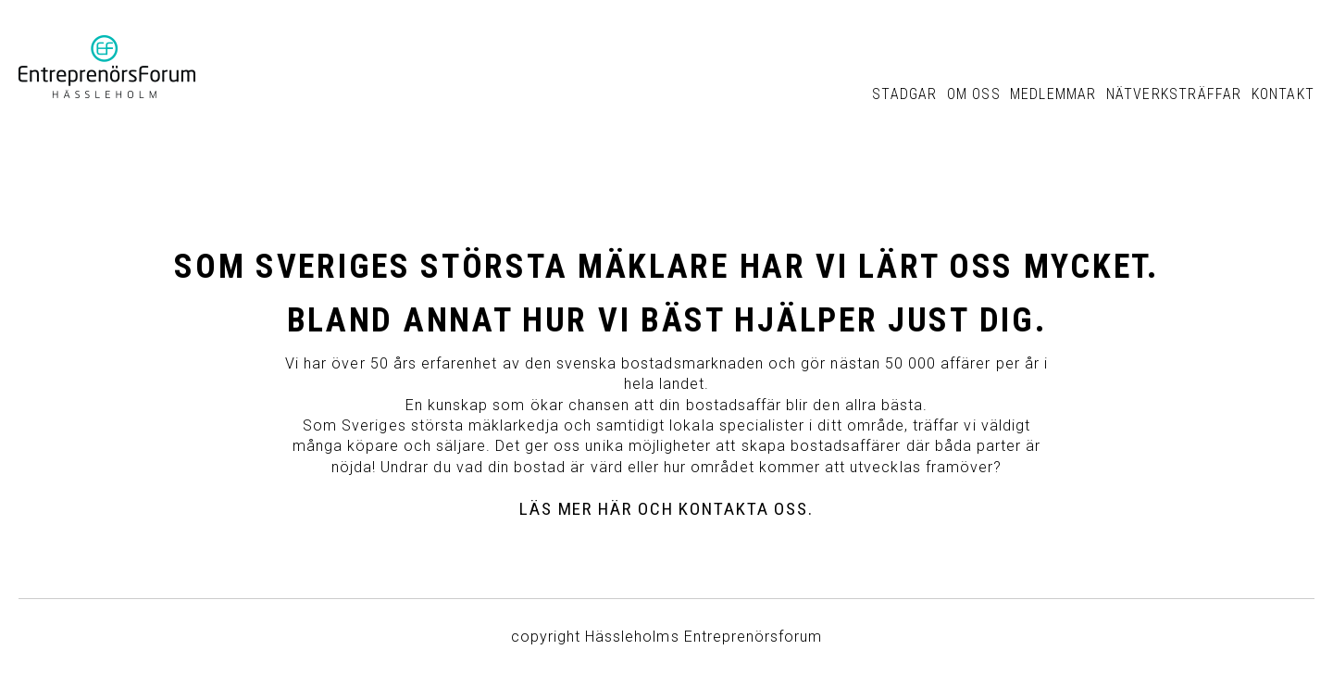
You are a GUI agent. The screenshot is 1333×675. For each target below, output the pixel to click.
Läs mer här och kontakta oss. (666, 508)
